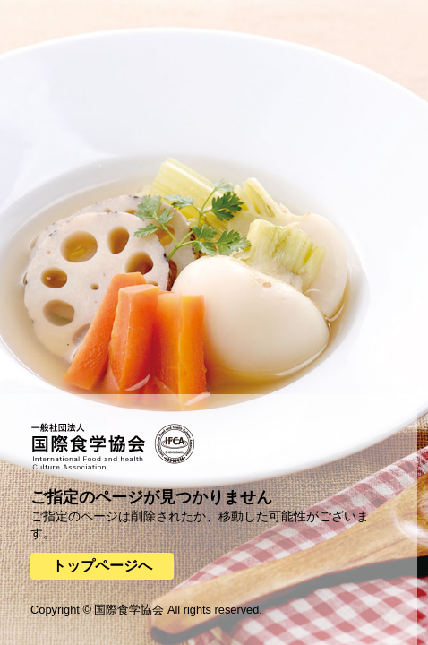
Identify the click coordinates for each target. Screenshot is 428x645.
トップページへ (102, 565)
